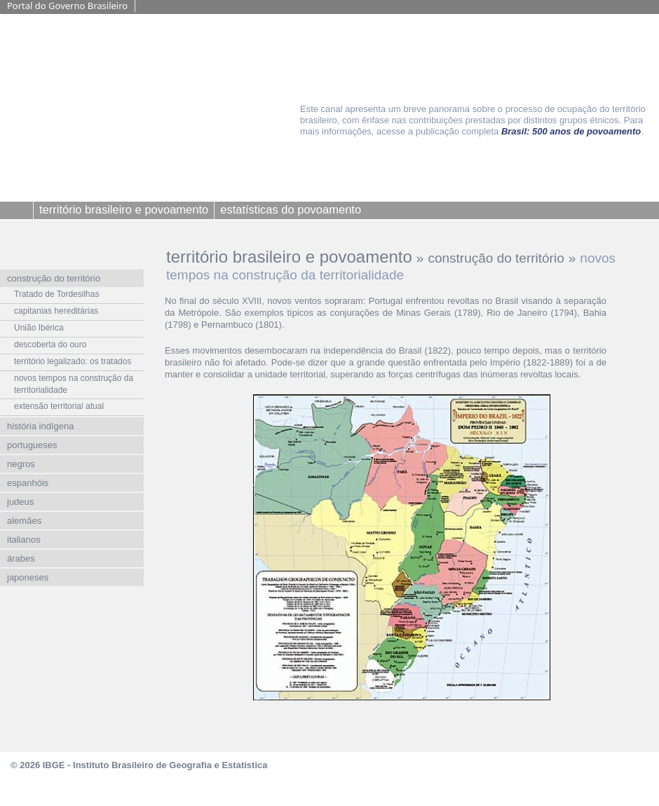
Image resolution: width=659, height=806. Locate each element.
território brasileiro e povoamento (289, 256)
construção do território (496, 258)
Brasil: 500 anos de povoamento (571, 131)
